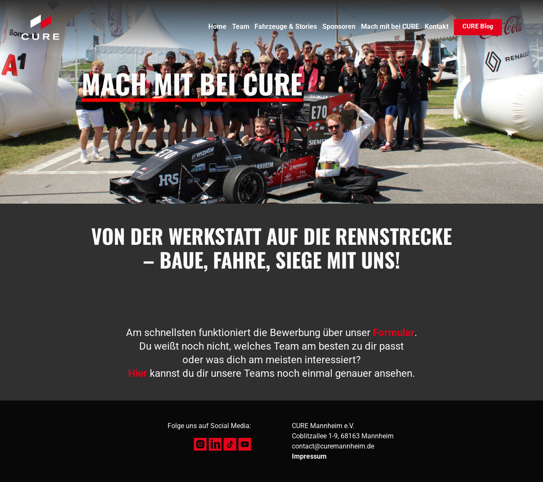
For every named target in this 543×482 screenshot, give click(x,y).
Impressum (309, 456)
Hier (137, 373)
